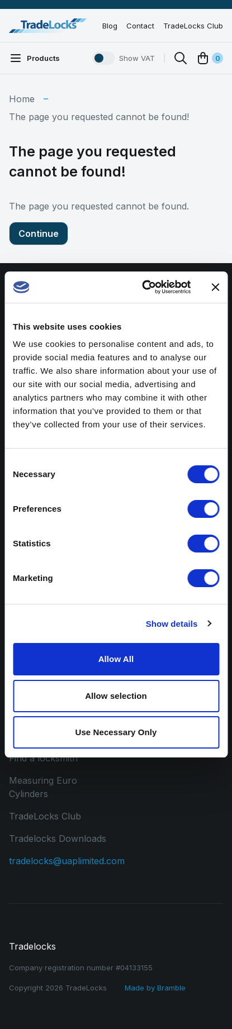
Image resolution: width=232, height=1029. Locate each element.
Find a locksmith (43, 758)
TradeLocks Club (193, 25)
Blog (109, 25)
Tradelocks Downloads (57, 838)
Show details (172, 623)
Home (22, 98)
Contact (140, 25)
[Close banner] (215, 287)
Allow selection (116, 696)
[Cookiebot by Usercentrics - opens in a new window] (144, 287)
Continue (38, 233)
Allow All (116, 659)
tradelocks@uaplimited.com (67, 860)
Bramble (171, 987)
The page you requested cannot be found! (99, 116)
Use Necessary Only (116, 732)
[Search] (180, 58)
